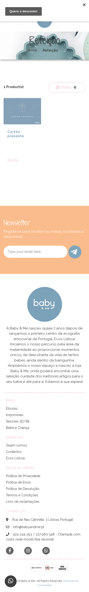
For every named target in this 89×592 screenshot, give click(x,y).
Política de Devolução (22, 489)
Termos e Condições (22, 495)
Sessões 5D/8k (17, 421)
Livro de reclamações (22, 501)
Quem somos (16, 445)
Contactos (14, 452)
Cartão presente (15, 134)
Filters (67, 87)
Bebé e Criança (17, 428)
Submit (74, 252)
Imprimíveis (14, 415)
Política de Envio (18, 482)
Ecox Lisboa (15, 458)
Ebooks (12, 408)
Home (32, 50)
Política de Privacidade (23, 476)
